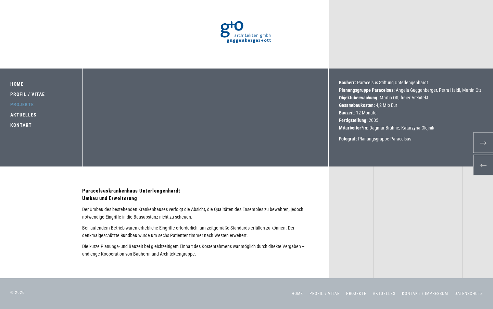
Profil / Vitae (324, 293)
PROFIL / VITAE (27, 94)
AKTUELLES (23, 115)
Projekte (356, 293)
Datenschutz (469, 293)
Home (297, 293)
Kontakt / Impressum (425, 293)
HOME (17, 84)
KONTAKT (21, 125)
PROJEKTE (22, 104)
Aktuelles (384, 293)
